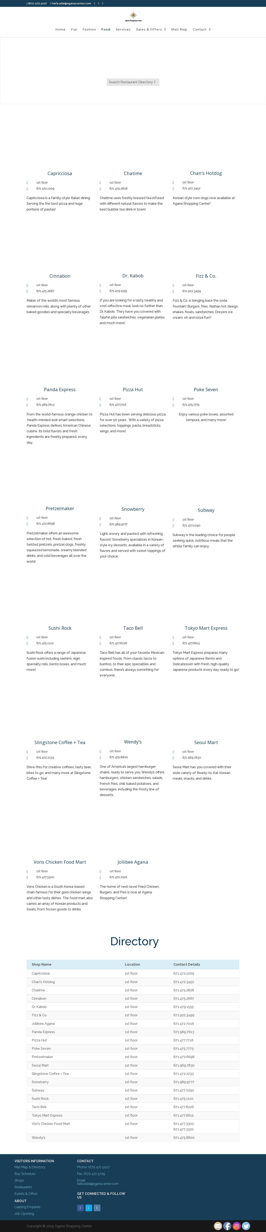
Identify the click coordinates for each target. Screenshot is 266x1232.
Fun (74, 29)
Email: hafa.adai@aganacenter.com (98, 1182)
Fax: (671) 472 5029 (91, 1174)
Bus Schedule (25, 1174)
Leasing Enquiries (28, 1207)
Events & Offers (26, 1194)
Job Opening (24, 1214)
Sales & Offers (149, 29)
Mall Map (179, 29)
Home (60, 29)
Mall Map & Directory (30, 1167)
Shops (19, 1180)
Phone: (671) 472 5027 (93, 1167)
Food (105, 29)
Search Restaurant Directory (131, 82)
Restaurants (23, 1187)
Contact (200, 29)
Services (123, 29)
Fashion (89, 29)
